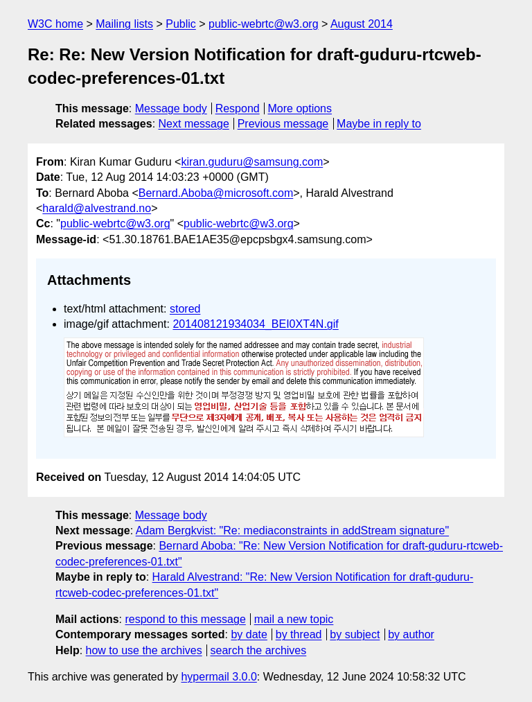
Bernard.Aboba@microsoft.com (216, 193)
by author (411, 634)
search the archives (259, 650)
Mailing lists (124, 24)
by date (249, 634)
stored (185, 309)
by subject (355, 634)
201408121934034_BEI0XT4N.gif (255, 324)
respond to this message (185, 619)
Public (181, 24)
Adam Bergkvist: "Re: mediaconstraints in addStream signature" (292, 530)
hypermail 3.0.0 (218, 677)
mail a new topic (294, 619)
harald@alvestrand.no (96, 208)
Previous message (283, 124)
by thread (299, 634)
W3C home (55, 24)
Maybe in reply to (379, 124)
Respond (237, 108)
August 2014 (361, 24)
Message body (171, 108)
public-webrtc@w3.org (264, 24)
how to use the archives (144, 650)
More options (300, 108)
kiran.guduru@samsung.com (252, 162)
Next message (194, 124)
